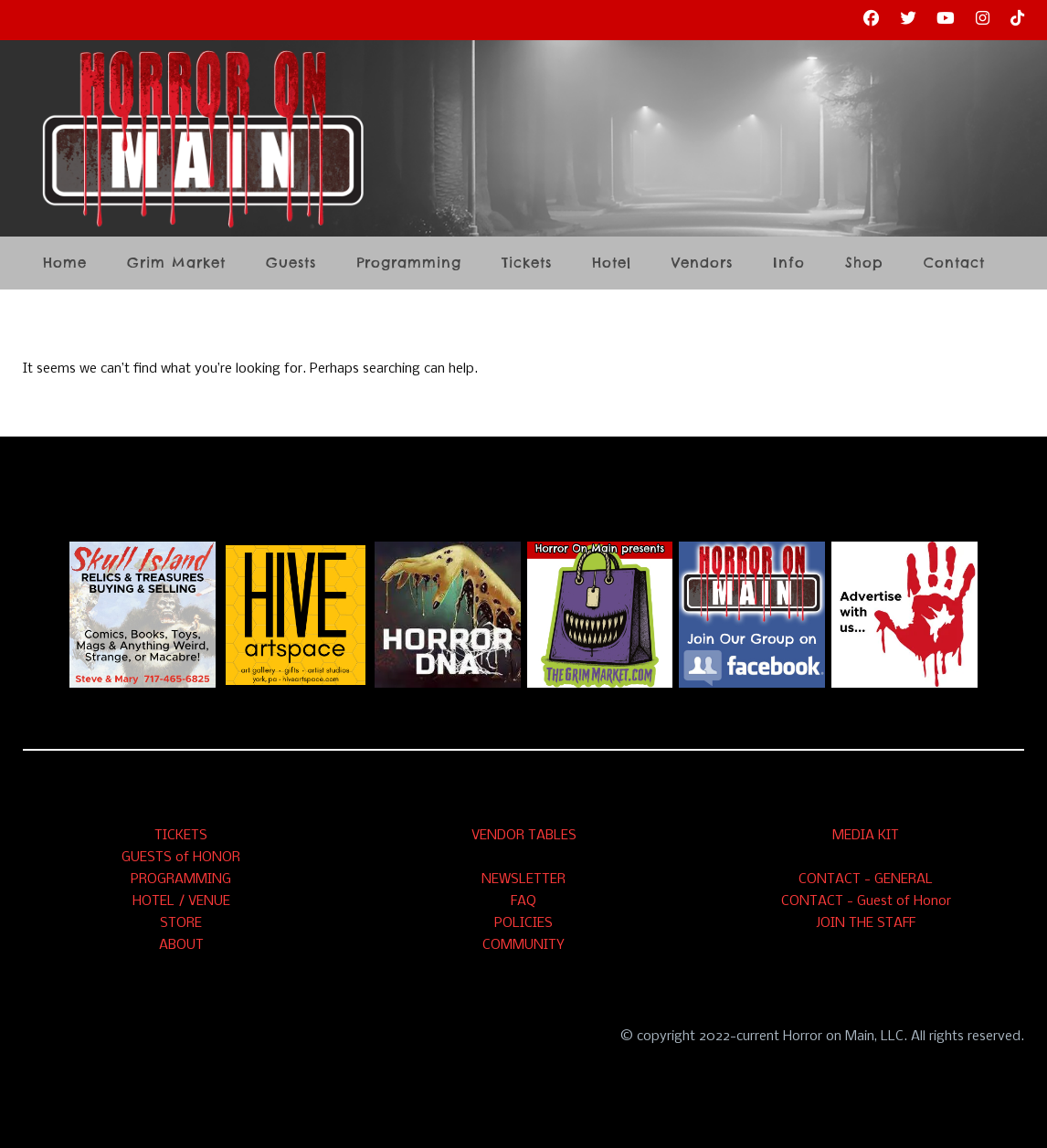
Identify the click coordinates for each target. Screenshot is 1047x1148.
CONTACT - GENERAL (865, 879)
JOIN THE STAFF (865, 923)
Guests (291, 263)
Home (65, 263)
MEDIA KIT (865, 835)
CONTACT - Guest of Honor (866, 901)
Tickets (527, 263)
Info (789, 263)
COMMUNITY (523, 945)
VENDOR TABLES (523, 835)
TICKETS (180, 835)
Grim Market (176, 263)
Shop (864, 263)
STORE (181, 923)
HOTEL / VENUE (181, 901)
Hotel (611, 263)
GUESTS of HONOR (181, 857)
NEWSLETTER (523, 879)
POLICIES (523, 923)
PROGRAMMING (181, 879)
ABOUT (181, 945)
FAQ (523, 901)
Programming (408, 263)
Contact (954, 263)
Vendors (702, 263)
